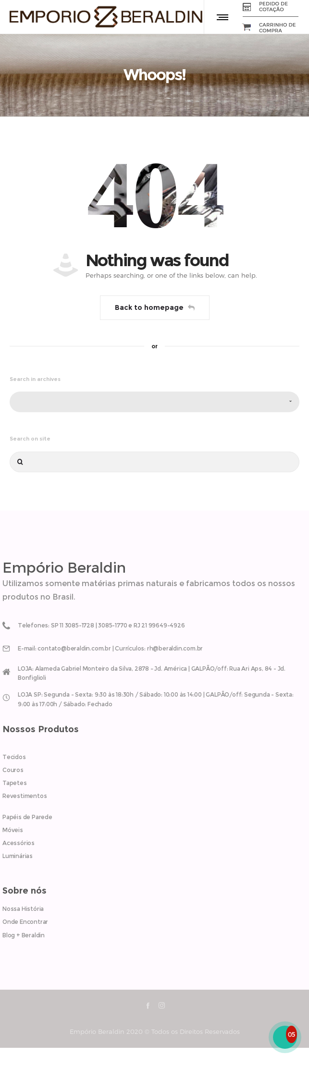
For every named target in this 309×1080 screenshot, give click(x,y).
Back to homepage (155, 307)
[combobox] (154, 402)
